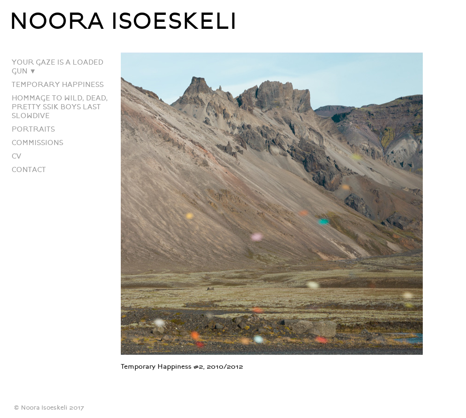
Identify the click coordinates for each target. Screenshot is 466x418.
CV (16, 156)
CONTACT (29, 170)
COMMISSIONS (37, 143)
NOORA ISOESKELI (123, 21)
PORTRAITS (33, 129)
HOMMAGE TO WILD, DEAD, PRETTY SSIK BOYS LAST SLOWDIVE (60, 107)
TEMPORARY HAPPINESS (58, 84)
